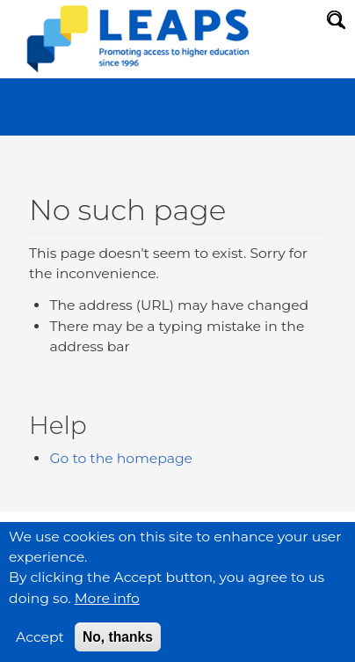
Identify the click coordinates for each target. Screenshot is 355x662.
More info (107, 607)
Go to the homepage (120, 458)
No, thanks (118, 646)
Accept (40, 646)
